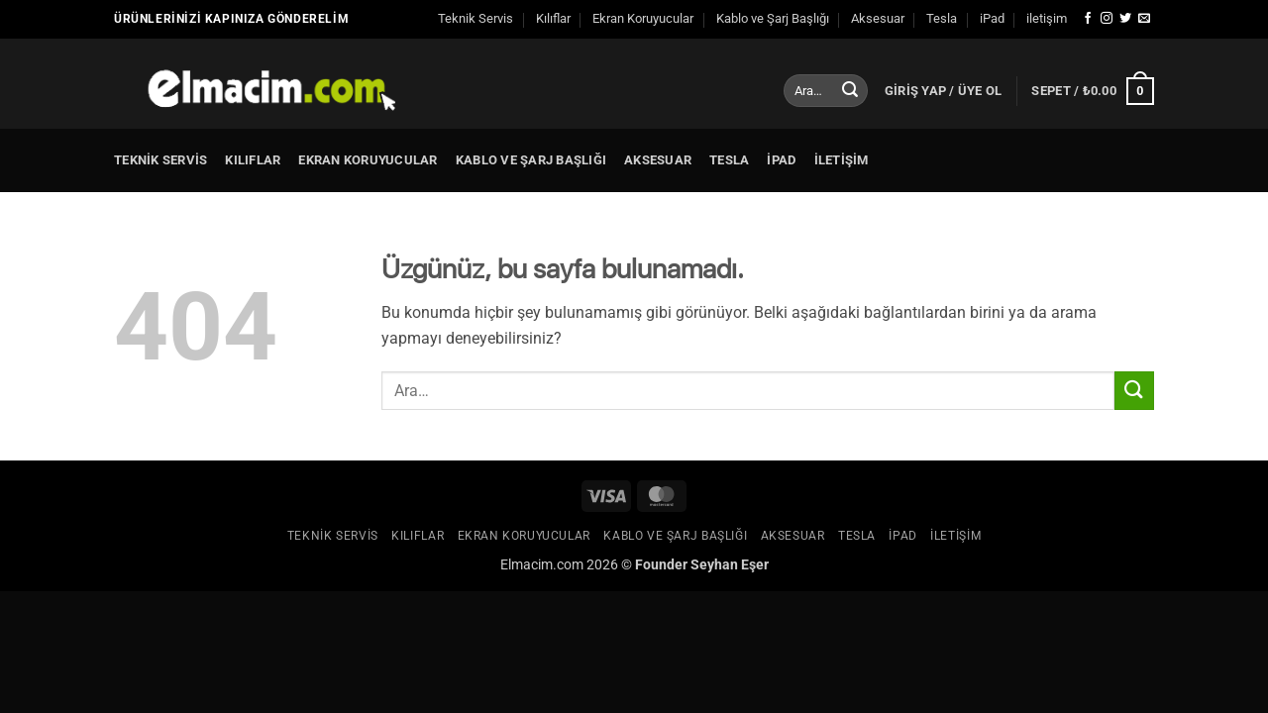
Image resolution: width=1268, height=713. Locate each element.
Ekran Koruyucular (642, 18)
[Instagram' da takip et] (1106, 19)
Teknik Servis (475, 18)
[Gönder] (850, 91)
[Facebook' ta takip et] (1088, 19)
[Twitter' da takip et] (1125, 19)
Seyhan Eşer (729, 565)
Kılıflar (553, 18)
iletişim (1046, 18)
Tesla (941, 18)
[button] (944, 91)
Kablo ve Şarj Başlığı (772, 18)
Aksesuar (877, 18)
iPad (992, 18)
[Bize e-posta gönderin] (1144, 19)
